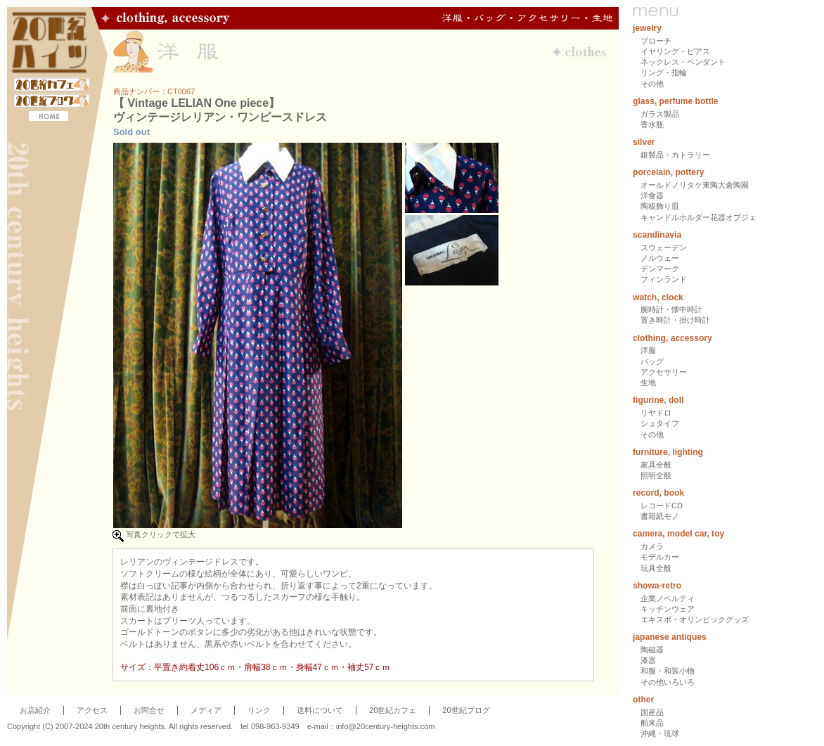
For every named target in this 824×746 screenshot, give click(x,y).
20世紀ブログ (465, 710)
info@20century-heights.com (385, 726)
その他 (652, 83)
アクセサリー (663, 372)
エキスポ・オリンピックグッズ (694, 619)
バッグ (652, 361)
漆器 (648, 660)
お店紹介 (35, 710)
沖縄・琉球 (659, 733)
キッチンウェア (667, 609)
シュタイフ (659, 423)
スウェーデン (663, 247)
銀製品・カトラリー (675, 154)
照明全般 (655, 475)
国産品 (652, 712)
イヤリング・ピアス (675, 51)
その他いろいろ (667, 682)
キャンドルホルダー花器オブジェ (698, 217)
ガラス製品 (659, 114)
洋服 (648, 350)
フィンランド (663, 279)
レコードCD (661, 505)
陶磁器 (652, 649)
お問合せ (149, 710)
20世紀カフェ (392, 710)
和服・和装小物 (667, 671)
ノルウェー (659, 258)
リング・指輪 (663, 72)
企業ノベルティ (667, 598)
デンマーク (659, 268)
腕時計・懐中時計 (671, 309)
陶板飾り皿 (659, 206)
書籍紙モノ (659, 516)
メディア (206, 710)
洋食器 (652, 195)
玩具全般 (655, 568)
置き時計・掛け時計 (675, 320)
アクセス (92, 710)
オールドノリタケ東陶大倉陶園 (694, 185)
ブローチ (655, 41)
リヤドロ (655, 413)
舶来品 (652, 723)
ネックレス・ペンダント (683, 62)
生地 (648, 382)
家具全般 (655, 465)
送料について (320, 710)
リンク (259, 710)
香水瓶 (652, 124)
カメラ (652, 546)
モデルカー (659, 557)
